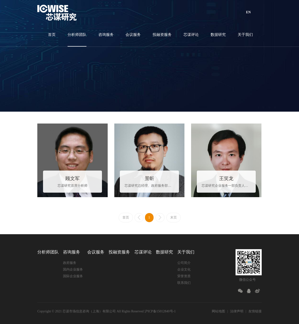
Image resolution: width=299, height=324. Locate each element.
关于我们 (245, 35)
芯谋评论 (191, 35)
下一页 (159, 217)
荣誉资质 (184, 276)
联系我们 (184, 283)
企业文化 (184, 269)
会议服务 (133, 35)
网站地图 (218, 311)
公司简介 (184, 263)
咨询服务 (106, 35)
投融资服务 (162, 35)
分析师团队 (77, 35)
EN (248, 12)
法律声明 (236, 311)
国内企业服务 (73, 269)
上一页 (139, 217)
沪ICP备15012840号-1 (160, 311)
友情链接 (255, 311)
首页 (52, 35)
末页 (173, 217)
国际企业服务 (73, 276)
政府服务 (69, 263)
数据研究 (218, 35)
